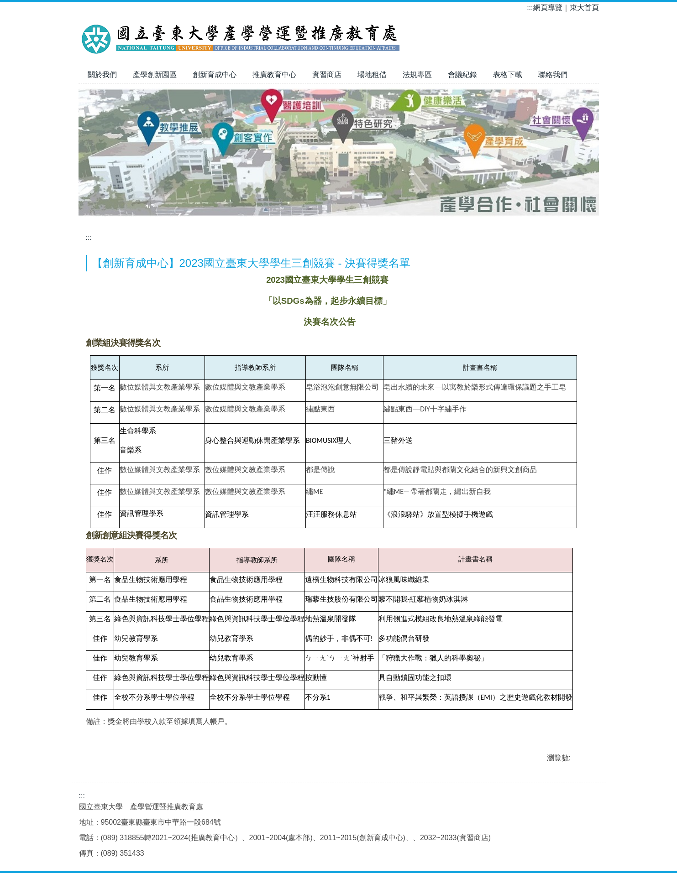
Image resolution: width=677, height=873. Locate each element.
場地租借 (372, 74)
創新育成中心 (214, 74)
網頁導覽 (547, 7)
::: (530, 7)
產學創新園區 (155, 74)
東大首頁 (584, 7)
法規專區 (417, 74)
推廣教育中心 (274, 74)
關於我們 (102, 74)
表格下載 (507, 74)
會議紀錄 (462, 74)
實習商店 (326, 74)
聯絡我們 (552, 74)
